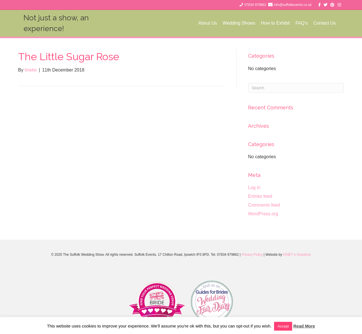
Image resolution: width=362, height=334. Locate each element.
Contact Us (330, 23)
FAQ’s (307, 23)
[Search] (296, 88)
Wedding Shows (244, 23)
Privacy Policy (252, 255)
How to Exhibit (280, 23)
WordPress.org (263, 213)
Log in (254, 187)
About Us (213, 23)
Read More (304, 326)
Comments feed (264, 205)
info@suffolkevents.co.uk (292, 5)
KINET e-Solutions (297, 255)
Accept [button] (283, 326)
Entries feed (260, 196)
